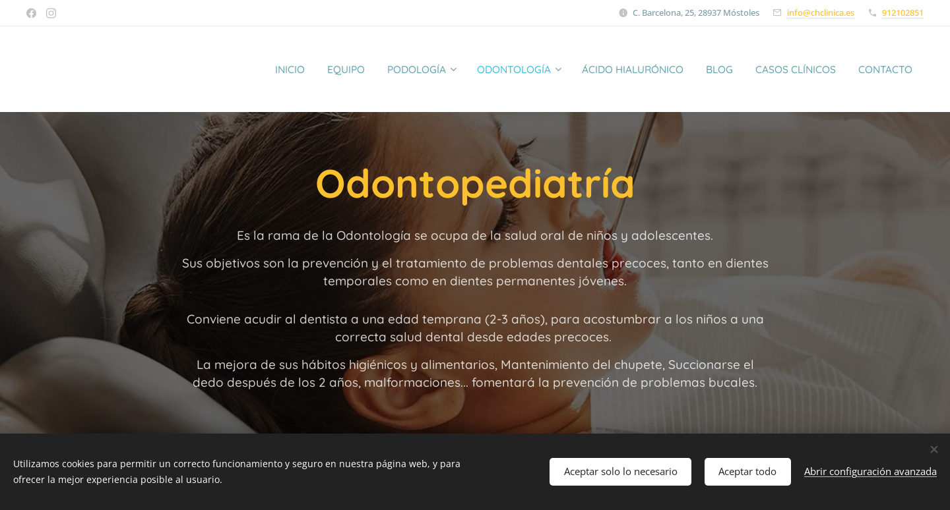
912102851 (903, 12)
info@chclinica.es (820, 12)
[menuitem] (243, 69)
